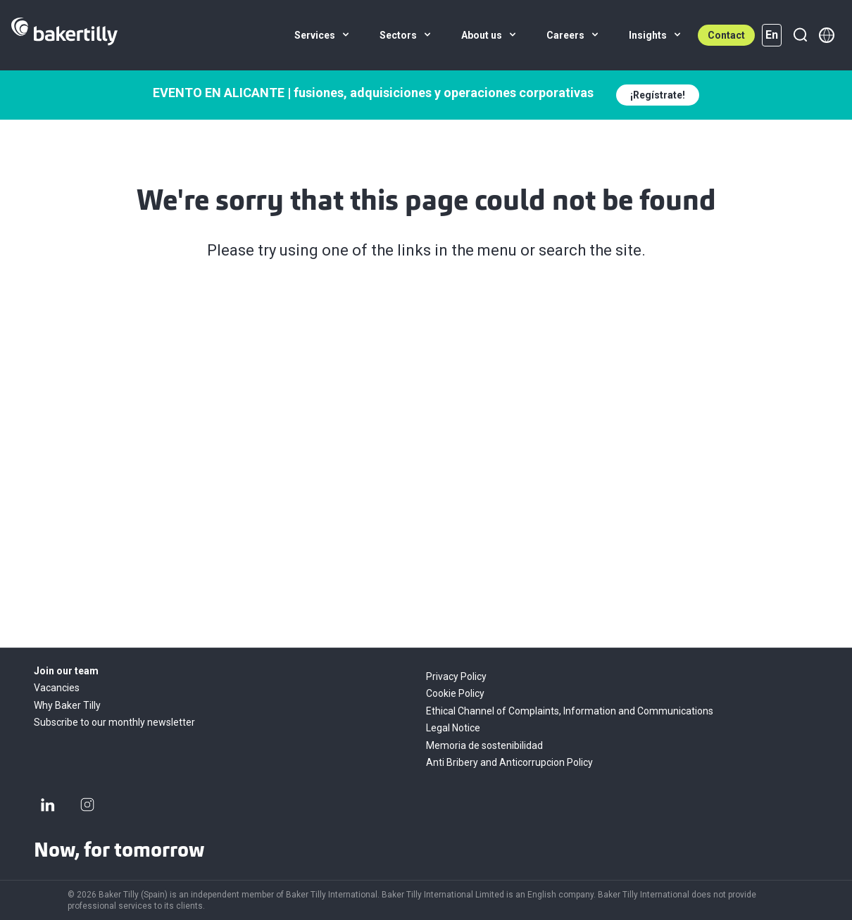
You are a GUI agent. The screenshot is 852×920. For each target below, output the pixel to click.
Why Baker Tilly (67, 705)
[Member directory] (826, 35)
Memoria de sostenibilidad (484, 745)
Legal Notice (453, 727)
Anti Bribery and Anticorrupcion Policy (509, 762)
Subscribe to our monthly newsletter (114, 722)
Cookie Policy (455, 693)
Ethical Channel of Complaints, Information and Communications (569, 711)
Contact (726, 35)
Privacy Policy (456, 676)
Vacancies (57, 687)
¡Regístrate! (657, 95)
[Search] (800, 35)
